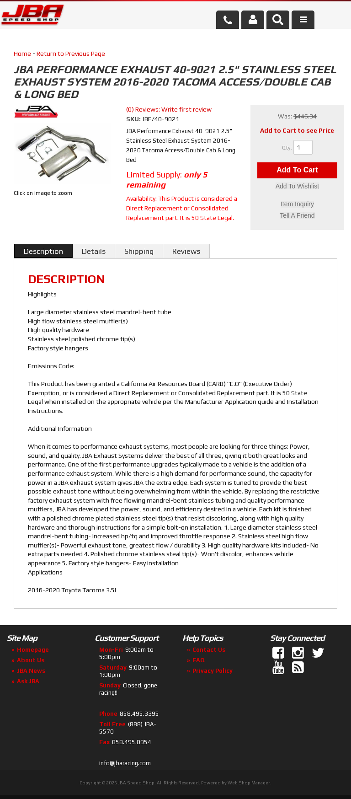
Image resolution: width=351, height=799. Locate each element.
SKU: (134, 119)
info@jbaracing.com (125, 763)
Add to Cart (297, 170)
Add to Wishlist (297, 186)
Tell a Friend (297, 215)
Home (22, 53)
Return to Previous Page (71, 53)
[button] (277, 20)
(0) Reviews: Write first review (169, 109)
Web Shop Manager (249, 782)
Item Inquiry (297, 204)
